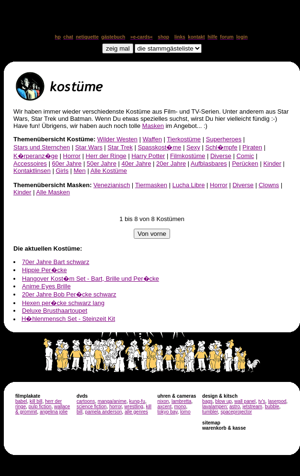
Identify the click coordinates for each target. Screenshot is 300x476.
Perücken (245, 163)
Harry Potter (148, 155)
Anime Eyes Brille (46, 286)
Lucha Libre (188, 185)
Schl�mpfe (221, 147)
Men (80, 170)
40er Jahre (136, 163)
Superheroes (223, 139)
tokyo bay (167, 411)
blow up (223, 401)
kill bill (36, 401)
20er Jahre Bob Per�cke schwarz (69, 294)
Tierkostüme (184, 139)
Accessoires (30, 163)
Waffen (151, 139)
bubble (272, 406)
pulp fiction (40, 406)
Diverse (220, 155)
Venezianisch (112, 185)
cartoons (85, 401)
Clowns (268, 185)
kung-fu (137, 401)
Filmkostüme (187, 155)
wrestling (133, 406)
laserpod (277, 401)
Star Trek (120, 147)
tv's (262, 401)
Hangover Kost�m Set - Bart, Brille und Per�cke (90, 278)
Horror (72, 155)
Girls (62, 170)
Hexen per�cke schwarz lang (63, 303)
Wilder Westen (117, 139)
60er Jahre (67, 163)
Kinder (272, 163)
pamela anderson (103, 411)
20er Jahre (171, 163)
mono (180, 406)
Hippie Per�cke (44, 270)
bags (207, 401)
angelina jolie (53, 411)
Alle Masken (53, 192)
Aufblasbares (209, 163)
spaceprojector (236, 411)
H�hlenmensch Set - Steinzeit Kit (68, 318)
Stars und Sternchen (41, 147)
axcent (164, 406)
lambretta (181, 401)
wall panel (245, 401)
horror (115, 406)
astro (234, 406)
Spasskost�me (159, 147)
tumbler (210, 411)
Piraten (252, 147)
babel (21, 401)
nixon (163, 401)
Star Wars (88, 147)
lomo (185, 411)
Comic (245, 155)
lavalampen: (215, 406)
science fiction (91, 406)
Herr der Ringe (106, 155)
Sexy (193, 147)
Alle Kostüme (108, 170)
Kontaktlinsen (32, 170)
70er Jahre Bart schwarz (55, 261)
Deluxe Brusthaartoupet (54, 310)
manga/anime (112, 401)
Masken (153, 125)
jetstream (252, 406)
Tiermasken (151, 185)
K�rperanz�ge (35, 155)
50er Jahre (101, 163)
